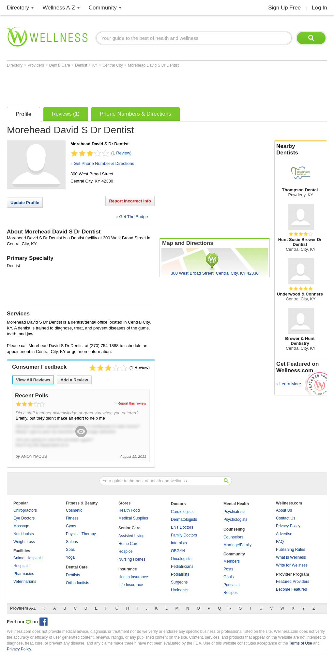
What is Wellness (291, 557)
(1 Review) (121, 153)
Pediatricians (182, 566)
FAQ (280, 541)
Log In (319, 8)
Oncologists (181, 558)
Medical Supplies (133, 518)
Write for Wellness (292, 565)
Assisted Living (131, 536)
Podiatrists (180, 574)
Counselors (233, 537)
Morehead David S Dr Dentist (153, 65)
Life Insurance (130, 585)
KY (95, 65)
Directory (18, 8)
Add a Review (74, 379)
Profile (23, 114)
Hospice (125, 551)
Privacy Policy (288, 526)
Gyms (71, 526)
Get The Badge (133, 216)
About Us (284, 510)
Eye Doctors (24, 518)
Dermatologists (184, 519)
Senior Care (129, 528)
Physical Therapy (81, 534)
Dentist (81, 65)
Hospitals (21, 566)
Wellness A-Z (59, 8)
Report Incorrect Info (130, 201)
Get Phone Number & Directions (103, 163)
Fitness (72, 518)
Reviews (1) (65, 114)
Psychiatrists (234, 511)
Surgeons (179, 582)
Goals (228, 577)
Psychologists (235, 519)
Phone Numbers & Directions (135, 114)
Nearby (300, 149)
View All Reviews (33, 379)
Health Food (129, 510)
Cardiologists (182, 511)
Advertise (284, 534)
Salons (72, 541)
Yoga (70, 557)
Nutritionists (23, 534)
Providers (36, 65)
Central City (113, 65)
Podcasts (231, 585)
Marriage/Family (237, 545)
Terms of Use (300, 643)
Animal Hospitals (27, 558)
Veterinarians (24, 581)
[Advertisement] (125, 85)
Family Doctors (184, 535)
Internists (179, 543)
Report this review (131, 403)
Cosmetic (74, 510)
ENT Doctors (182, 527)
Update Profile (24, 202)
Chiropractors (25, 510)
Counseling (234, 529)
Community (103, 8)
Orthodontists (77, 583)
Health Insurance (133, 577)
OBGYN (178, 551)
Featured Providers (292, 581)
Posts (228, 569)
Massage (21, 526)
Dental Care (60, 65)
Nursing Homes (131, 559)
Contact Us (285, 518)
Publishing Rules (290, 549)
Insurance (127, 569)
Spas (70, 549)
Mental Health (236, 504)
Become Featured (291, 589)
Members (231, 561)
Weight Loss (24, 541)
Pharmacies (23, 573)
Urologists (179, 590)
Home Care (128, 543)
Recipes (230, 592)
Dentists (73, 575)
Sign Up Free (284, 8)
